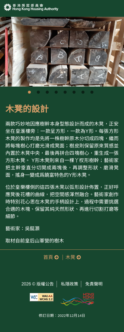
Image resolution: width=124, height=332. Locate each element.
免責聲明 (94, 284)
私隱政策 (69, 284)
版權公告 (45, 284)
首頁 (50, 257)
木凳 (73, 257)
